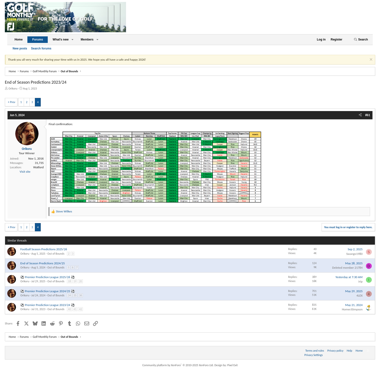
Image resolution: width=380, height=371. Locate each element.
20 (80, 281)
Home (19, 39)
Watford (38, 167)
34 (69, 295)
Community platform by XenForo (178, 365)
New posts (20, 48)
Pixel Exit (232, 365)
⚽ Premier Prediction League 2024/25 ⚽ (47, 291)
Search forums (41, 48)
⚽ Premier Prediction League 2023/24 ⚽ (47, 305)
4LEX (359, 295)
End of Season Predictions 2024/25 (42, 263)
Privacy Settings (313, 355)
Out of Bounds (55, 253)
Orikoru (12, 88)
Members (87, 39)
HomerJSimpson (352, 309)
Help (349, 350)
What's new (61, 39)
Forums (37, 39)
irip (360, 281)
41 (74, 309)
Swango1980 (354, 254)
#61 (367, 115)
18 (69, 281)
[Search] (360, 39)
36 (80, 295)
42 (80, 309)
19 (74, 281)
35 (74, 295)
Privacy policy (335, 350)
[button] (72, 39)
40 (69, 309)
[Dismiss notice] (370, 60)
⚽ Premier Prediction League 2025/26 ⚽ (47, 277)
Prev (12, 102)
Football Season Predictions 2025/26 (43, 249)
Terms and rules (314, 350)
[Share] (360, 115)
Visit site (25, 171)
